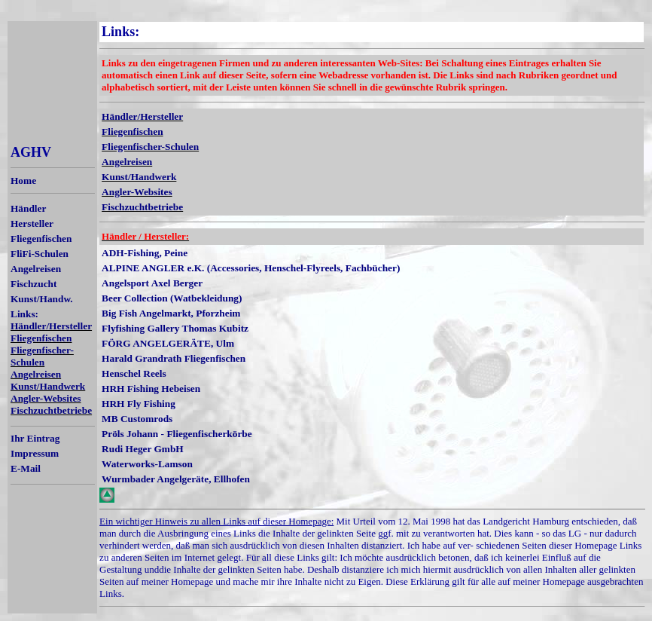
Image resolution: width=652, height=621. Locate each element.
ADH (113, 252)
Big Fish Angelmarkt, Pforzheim (171, 313)
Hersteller (32, 223)
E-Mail (26, 468)
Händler (28, 208)
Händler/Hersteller (51, 326)
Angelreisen (36, 268)
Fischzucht (33, 283)
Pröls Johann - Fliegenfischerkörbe (177, 433)
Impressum (35, 453)
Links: (24, 314)
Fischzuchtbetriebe (51, 410)
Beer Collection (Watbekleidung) (172, 298)
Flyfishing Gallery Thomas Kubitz (175, 328)
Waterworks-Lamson (147, 464)
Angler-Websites (46, 398)
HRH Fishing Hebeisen (151, 388)
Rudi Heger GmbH (143, 448)
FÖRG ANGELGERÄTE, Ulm (168, 343)
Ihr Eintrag (35, 438)
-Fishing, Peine (155, 252)
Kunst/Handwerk (48, 386)
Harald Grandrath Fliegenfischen (173, 358)
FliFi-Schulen (40, 253)
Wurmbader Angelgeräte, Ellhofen (176, 479)
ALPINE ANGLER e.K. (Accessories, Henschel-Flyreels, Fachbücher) (251, 268)
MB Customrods (137, 418)
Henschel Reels (134, 373)
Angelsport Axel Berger (152, 283)
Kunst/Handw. (42, 298)
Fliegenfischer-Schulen (42, 356)
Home (23, 180)
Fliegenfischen (41, 238)
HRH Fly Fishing (138, 403)
